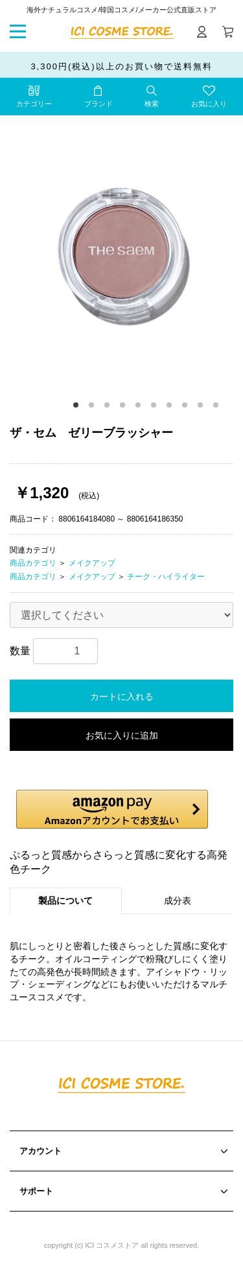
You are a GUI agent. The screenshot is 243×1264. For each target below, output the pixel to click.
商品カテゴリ (33, 563)
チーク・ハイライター (166, 576)
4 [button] (124, 406)
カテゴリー (34, 104)
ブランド (98, 104)
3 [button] (108, 406)
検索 (152, 104)
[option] (121, 251)
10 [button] (217, 406)
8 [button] (186, 406)
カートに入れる (122, 696)
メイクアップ (92, 563)
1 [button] (77, 406)
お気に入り (209, 104)
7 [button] (171, 406)
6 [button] (155, 406)
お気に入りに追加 (122, 735)
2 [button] (93, 406)
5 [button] (140, 406)
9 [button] (202, 406)
